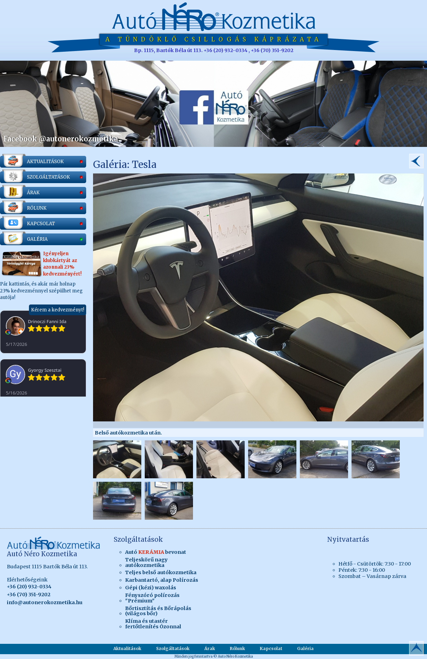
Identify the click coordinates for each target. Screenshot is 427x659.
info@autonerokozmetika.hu (44, 602)
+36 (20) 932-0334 (29, 586)
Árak (209, 648)
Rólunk (237, 648)
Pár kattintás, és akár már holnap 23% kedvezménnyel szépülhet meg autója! (43, 258)
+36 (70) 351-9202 (28, 594)
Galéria (305, 648)
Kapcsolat (271, 648)
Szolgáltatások (173, 648)
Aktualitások (127, 648)
